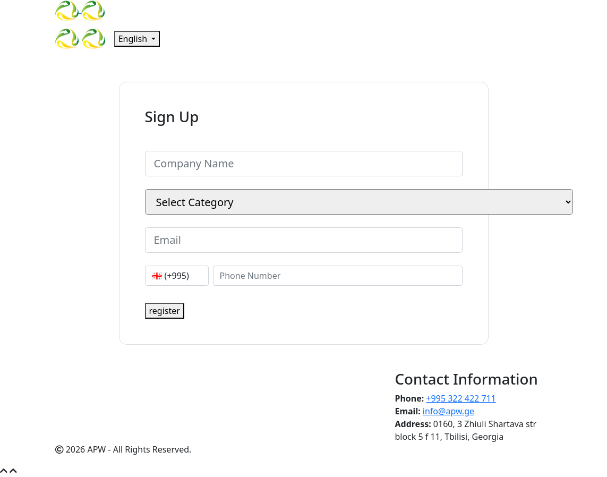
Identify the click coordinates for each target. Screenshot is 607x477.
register (164, 311)
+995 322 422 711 (460, 398)
